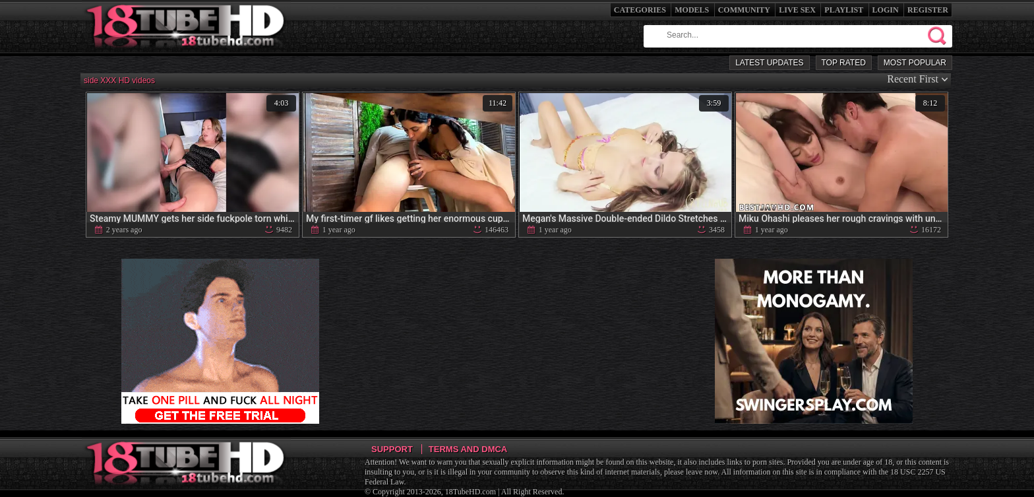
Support (392, 449)
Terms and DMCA (468, 449)
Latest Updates (769, 62)
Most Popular (915, 62)
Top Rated (844, 62)
